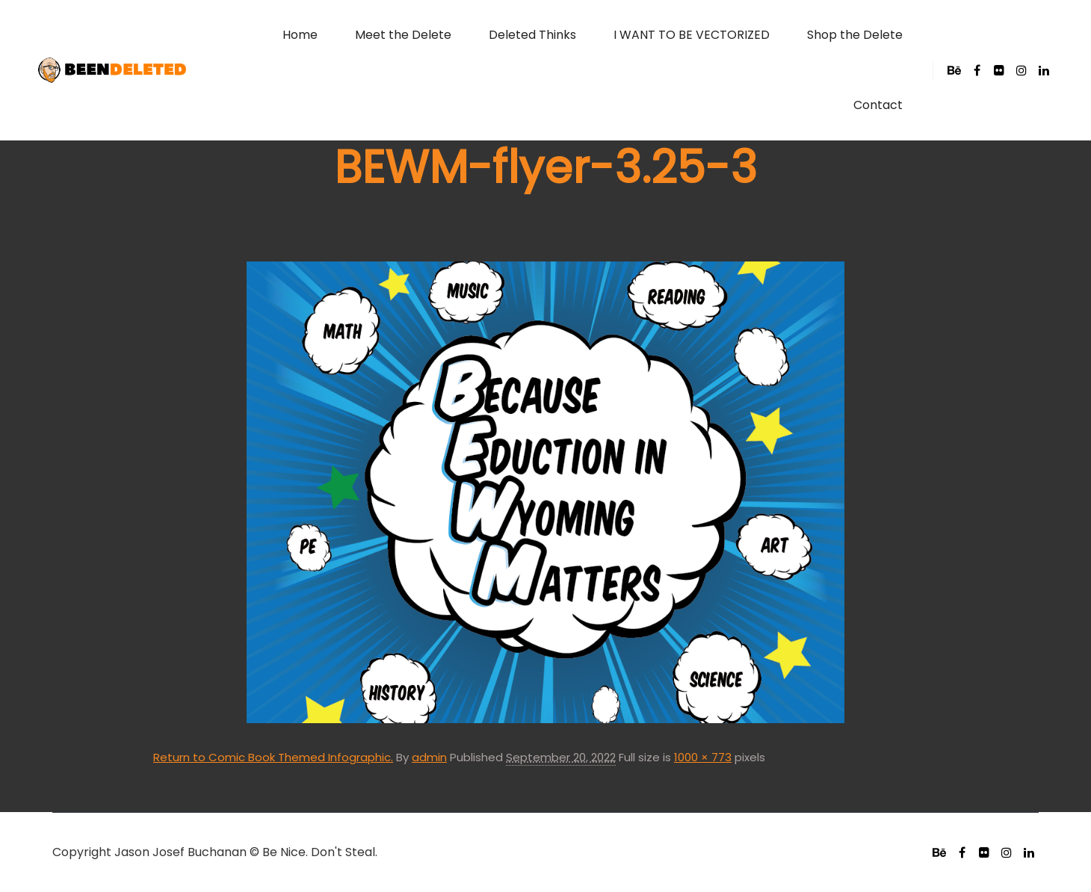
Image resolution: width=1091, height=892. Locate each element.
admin (429, 757)
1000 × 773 (703, 757)
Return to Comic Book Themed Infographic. (273, 757)
